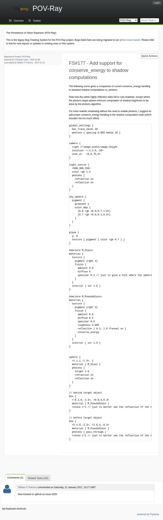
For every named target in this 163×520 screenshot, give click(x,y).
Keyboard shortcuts (14, 508)
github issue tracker (130, 40)
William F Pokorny (25, 63)
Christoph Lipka (21, 60)
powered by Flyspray (148, 514)
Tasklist (37, 20)
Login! (157, 2)
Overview (19, 20)
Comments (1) (15, 477)
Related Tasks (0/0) (38, 478)
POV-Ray (26, 57)
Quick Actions (149, 56)
